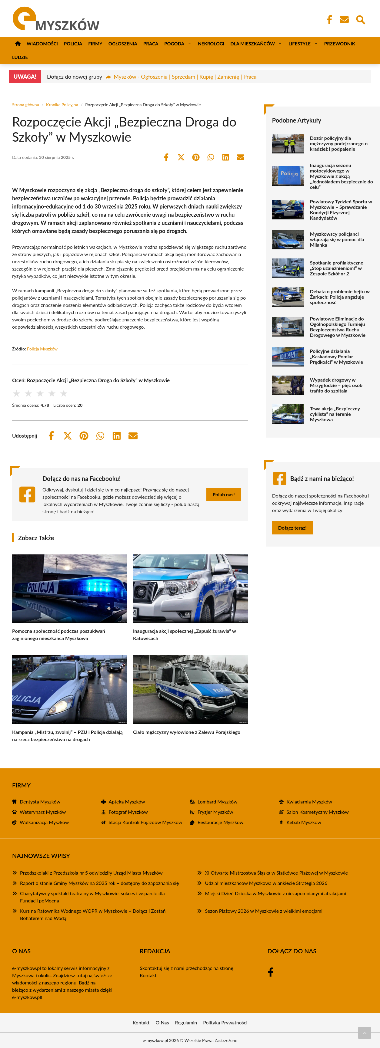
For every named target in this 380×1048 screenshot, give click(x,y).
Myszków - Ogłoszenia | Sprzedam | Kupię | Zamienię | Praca (185, 76)
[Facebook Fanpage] (327, 19)
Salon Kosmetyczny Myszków (318, 812)
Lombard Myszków (217, 801)
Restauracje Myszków (220, 822)
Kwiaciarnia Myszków (309, 801)
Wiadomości (42, 43)
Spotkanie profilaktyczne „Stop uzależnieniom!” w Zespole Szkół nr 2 (336, 268)
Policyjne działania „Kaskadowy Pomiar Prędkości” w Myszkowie (336, 356)
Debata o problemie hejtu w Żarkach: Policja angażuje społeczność (340, 297)
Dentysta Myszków (40, 801)
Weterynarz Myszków (43, 812)
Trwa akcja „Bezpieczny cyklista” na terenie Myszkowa (335, 414)
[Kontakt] (344, 19)
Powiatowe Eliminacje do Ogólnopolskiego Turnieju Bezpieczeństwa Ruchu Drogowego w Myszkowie (337, 327)
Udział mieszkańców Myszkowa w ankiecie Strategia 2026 (266, 883)
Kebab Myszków (304, 822)
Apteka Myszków (127, 801)
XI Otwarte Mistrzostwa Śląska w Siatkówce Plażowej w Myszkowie (276, 873)
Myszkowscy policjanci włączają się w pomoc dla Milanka (337, 239)
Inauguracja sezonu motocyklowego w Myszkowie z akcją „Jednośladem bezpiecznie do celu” (341, 176)
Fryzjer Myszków (215, 812)
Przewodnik (339, 43)
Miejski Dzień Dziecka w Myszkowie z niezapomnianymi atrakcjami (275, 893)
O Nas (162, 1022)
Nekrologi (211, 43)
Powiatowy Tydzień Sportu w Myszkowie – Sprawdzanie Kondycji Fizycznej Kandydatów (341, 210)
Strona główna (25, 104)
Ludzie (20, 57)
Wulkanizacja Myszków (44, 822)
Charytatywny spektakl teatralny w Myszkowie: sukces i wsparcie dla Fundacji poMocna (92, 896)
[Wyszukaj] (360, 19)
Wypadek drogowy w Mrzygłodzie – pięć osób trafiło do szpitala (336, 385)
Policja (73, 43)
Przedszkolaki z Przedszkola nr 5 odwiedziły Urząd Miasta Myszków (91, 873)
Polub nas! (223, 494)
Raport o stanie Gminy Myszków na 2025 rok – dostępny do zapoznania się (99, 883)
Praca (150, 43)
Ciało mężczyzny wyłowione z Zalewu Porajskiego (186, 732)
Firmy (95, 43)
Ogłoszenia (122, 43)
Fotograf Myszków (128, 812)
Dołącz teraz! (292, 528)
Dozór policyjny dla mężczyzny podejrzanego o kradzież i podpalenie (339, 143)
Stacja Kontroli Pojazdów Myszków (145, 822)
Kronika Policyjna (62, 104)
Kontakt (148, 975)
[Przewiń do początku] (364, 1033)
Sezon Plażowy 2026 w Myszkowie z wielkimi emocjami (263, 911)
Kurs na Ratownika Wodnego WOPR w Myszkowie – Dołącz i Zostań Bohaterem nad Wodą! (92, 914)
